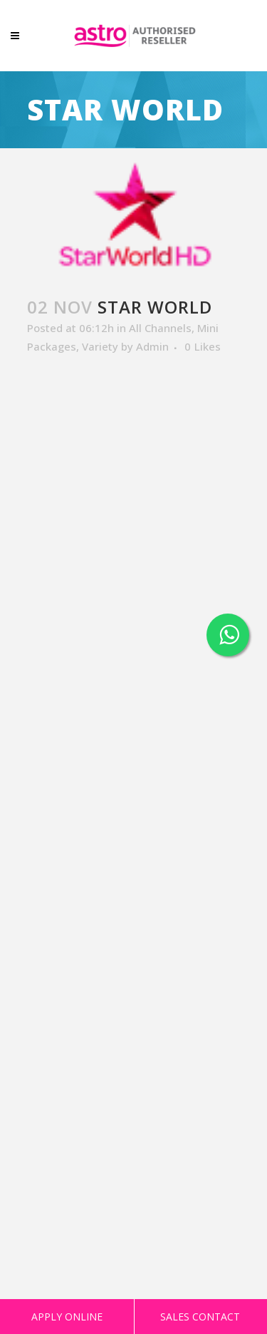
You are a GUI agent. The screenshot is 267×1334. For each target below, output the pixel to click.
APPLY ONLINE (67, 1316)
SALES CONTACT (200, 1316)
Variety (100, 346)
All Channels (160, 328)
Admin (152, 346)
